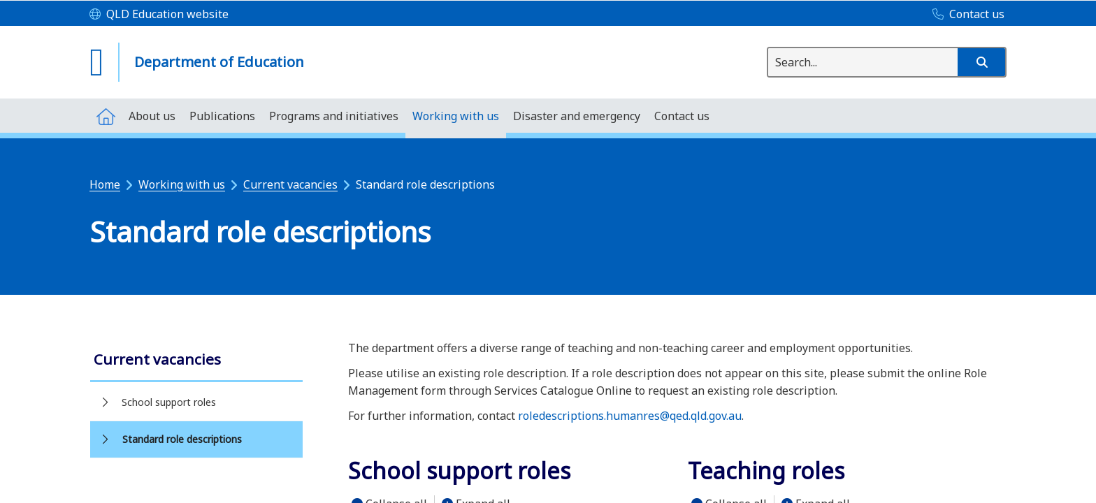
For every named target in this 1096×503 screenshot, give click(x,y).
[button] (981, 62)
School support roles (169, 402)
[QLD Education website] (159, 14)
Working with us (181, 184)
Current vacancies (290, 184)
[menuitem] (105, 116)
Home (104, 184)
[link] (196, 361)
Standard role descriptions (182, 439)
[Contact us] (964, 14)
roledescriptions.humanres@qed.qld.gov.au (630, 415)
